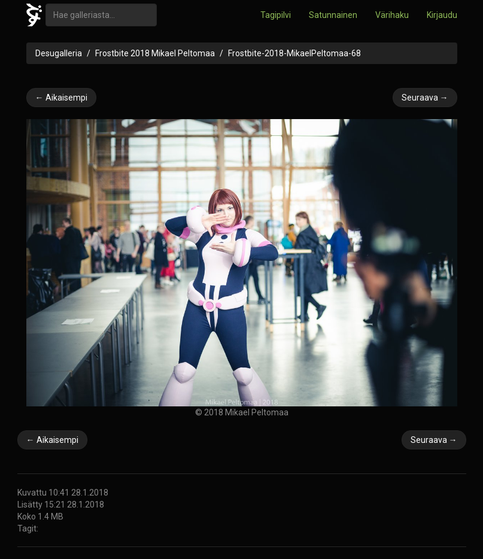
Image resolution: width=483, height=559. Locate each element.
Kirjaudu (442, 15)
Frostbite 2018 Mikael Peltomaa (155, 53)
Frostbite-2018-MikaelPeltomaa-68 (294, 53)
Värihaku (392, 15)
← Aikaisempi (61, 97)
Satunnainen (333, 15)
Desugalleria (58, 53)
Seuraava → (425, 97)
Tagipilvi (275, 15)
